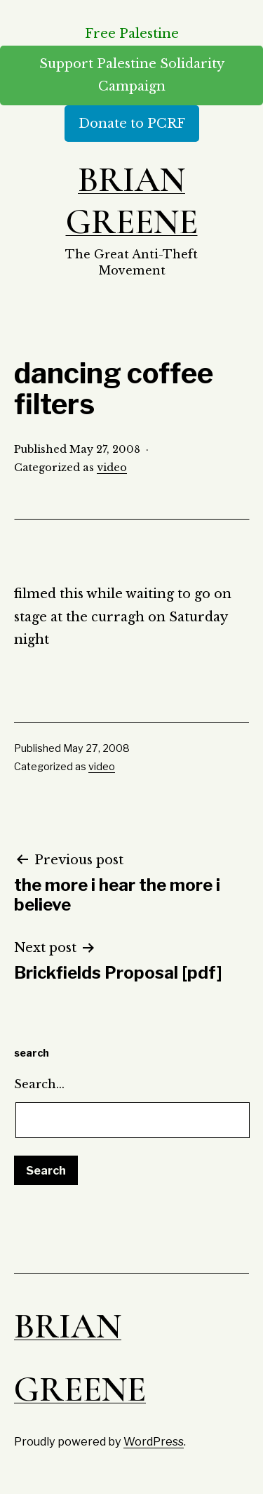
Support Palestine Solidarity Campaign (131, 75)
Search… (39, 1084)
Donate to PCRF (132, 123)
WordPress (153, 1441)
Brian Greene (132, 201)
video (112, 467)
